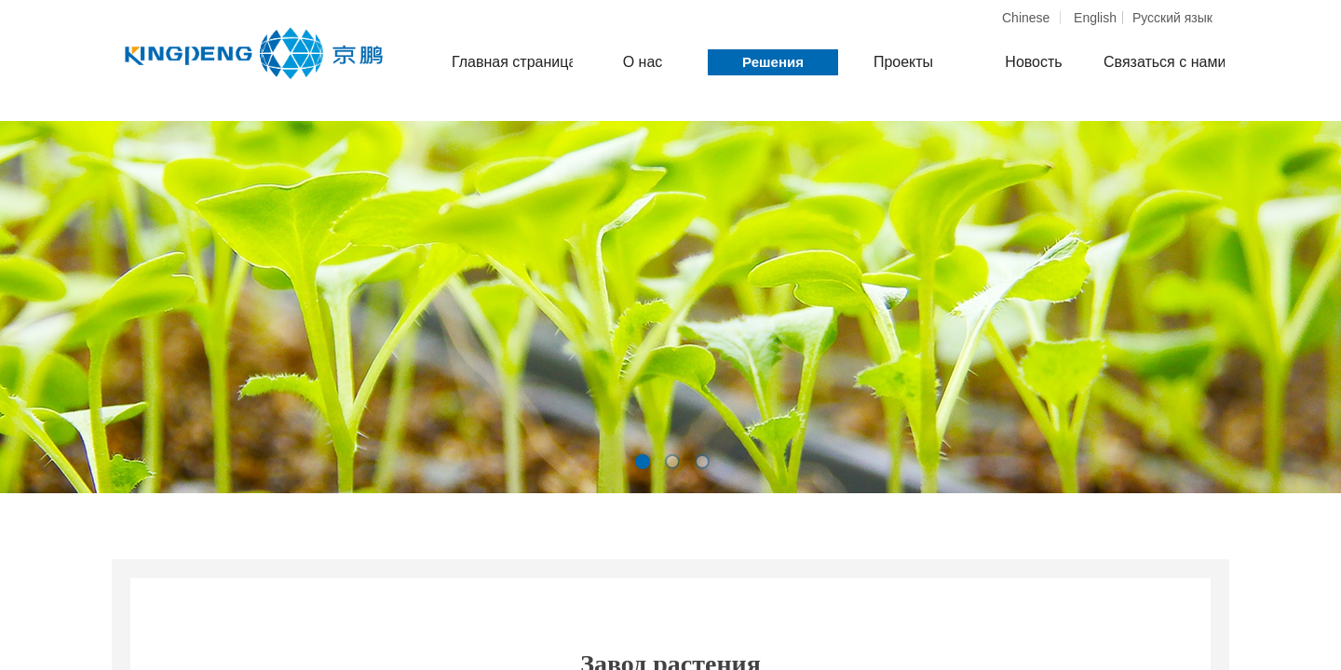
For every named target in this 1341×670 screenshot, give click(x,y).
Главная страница (512, 62)
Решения (773, 62)
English (1095, 17)
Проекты (903, 62)
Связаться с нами (1164, 62)
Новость (1033, 62)
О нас (643, 62)
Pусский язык (1172, 17)
